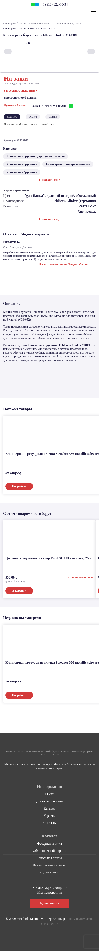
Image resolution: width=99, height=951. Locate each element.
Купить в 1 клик (15, 105)
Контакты (49, 822)
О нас (49, 793)
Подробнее (19, 485)
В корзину (19, 589)
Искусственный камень (49, 864)
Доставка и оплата (49, 800)
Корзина (50, 815)
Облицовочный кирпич (49, 850)
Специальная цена (80, 576)
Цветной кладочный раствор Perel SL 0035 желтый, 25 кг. (49, 557)
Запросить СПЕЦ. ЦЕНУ (21, 90)
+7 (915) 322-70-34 (54, 4)
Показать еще (49, 179)
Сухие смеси (49, 871)
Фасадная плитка (49, 842)
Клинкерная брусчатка (69, 23)
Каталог (49, 807)
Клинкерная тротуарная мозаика (68, 163)
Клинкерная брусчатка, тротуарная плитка (26, 23)
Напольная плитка (49, 857)
